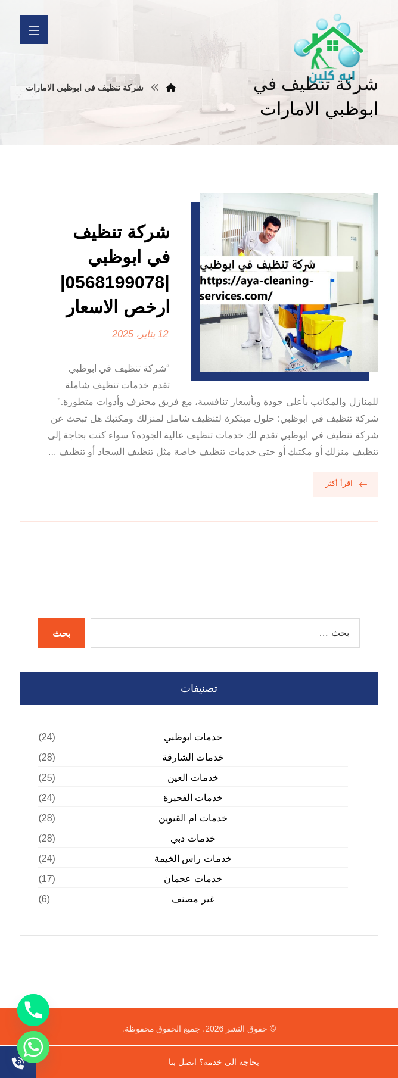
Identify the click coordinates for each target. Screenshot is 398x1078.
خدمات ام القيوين (193, 818)
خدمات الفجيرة (193, 798)
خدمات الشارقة (193, 757)
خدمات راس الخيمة (193, 858)
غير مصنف (193, 899)
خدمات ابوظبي (193, 737)
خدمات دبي (192, 838)
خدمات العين (192, 777)
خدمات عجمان (193, 879)
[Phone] (33, 1010)
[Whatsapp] (33, 1047)
